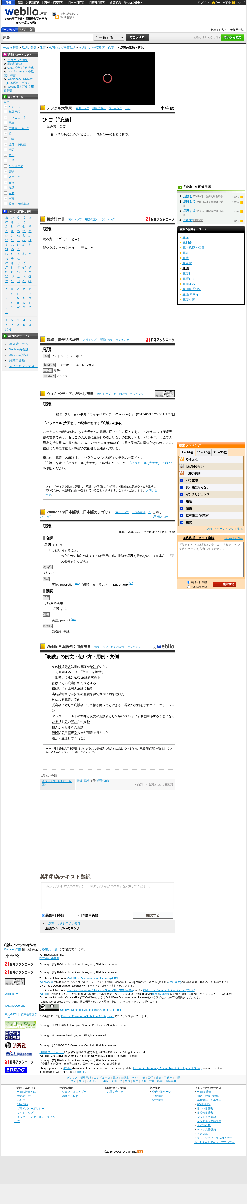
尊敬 (127, 705)
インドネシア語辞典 (209, 1121)
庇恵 (185, 253)
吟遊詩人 (64, 666)
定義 (189, 508)
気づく (132, 437)
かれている (79, 443)
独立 (64, 556)
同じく (114, 432)
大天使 (88, 432)
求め (94, 677)
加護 (107, 780)
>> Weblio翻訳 (233, 538)
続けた (119, 694)
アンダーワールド (64, 716)
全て (6, 102)
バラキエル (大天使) (60, 423)
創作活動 (105, 694)
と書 (68, 443)
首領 (52, 437)
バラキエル (51, 432)
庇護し (188, 196)
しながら (80, 561)
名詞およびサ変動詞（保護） (98, 47)
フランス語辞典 (206, 1116)
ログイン (203, 2)
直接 (96, 437)
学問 (11, 150)
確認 (189, 522)
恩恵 (46, 443)
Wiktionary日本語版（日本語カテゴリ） (79, 512)
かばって (71, 134)
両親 (99, 134)
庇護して (67, 738)
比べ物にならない (197, 487)
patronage (120, 584)
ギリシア (61, 721)
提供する (101, 672)
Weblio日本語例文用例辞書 (69, 647)
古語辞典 (115, 2)
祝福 (103, 432)
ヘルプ (241, 2)
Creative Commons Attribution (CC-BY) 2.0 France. (91, 1009)
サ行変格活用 (53, 603)
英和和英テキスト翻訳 (65, 876)
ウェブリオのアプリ (74, 1091)
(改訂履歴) (174, 982)
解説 (118, 423)
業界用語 (14, 112)
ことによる (113, 705)
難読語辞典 (56, 219)
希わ (140, 556)
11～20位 (203, 452)
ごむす (188, 220)
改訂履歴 (164, 993)
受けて (94, 666)
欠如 (137, 705)
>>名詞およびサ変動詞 (159, 784)
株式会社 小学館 (49, 958)
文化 (11, 155)
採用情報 (157, 1099)
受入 (77, 732)
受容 (55, 705)
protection (67, 584)
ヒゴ (59, 239)
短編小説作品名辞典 (63, 340)
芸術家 (63, 694)
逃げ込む (74, 677)
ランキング (115, 108)
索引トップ (82, 108)
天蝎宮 (76, 448)
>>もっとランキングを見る (225, 529)
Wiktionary (160, 516)
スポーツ (14, 177)
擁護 (79, 780)
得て (96, 694)
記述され (103, 448)
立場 (52, 248)
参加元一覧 (237, 29)
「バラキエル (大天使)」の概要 (150, 463)
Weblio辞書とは (26, 1091)
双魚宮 (135, 443)
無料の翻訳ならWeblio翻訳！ (69, 15)
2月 (125, 443)
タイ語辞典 (204, 1125)
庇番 (185, 258)
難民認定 (58, 732)
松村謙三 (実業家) (197, 515)
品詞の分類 (29, 47)
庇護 (154, 993)
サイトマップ (25, 1112)
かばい (56, 550)
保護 (86, 584)
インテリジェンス (197, 494)
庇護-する (60, 609)
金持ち (75, 694)
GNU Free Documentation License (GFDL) (93, 978)
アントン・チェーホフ (66, 356)
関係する (152, 716)
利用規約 (22, 1104)
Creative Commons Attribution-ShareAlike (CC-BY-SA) (100, 990)
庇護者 (78, 705)
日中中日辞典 (76, 2)
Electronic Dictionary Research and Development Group (167, 1068)
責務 (65, 432)
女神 (83, 716)
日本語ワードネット (51, 1052)
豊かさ (75, 721)
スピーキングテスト (23, 366)
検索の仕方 (24, 1095)
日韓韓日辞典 (97, 2)
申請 (68, 732)
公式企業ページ (161, 1091)
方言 (11, 198)
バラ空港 (192, 480)
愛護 (100, 780)
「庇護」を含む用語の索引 (62, 923)
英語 (55, 584)
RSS (140, 1152)
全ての (167, 437)
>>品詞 (138, 784)
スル (60, 134)
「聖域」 (85, 672)
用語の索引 (99, 108)
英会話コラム (18, 344)
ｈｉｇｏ (71, 239)
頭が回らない (195, 466)
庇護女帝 (188, 299)
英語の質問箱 (18, 355)
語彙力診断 (17, 360)
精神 (80, 556)
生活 (11, 160)
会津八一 (161, 556)
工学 (11, 139)
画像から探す (70, 1095)
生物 (11, 182)
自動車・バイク (19, 128)
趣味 (11, 171)
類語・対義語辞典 (29, 2)
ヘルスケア (16, 166)
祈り (55, 443)
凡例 (127, 108)
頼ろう (82, 683)
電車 (11, 122)
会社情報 (157, 1095)
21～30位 (220, 452)
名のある (77, 432)
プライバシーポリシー (30, 1108)
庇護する (64, 672)
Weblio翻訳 (203, 1104)
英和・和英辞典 (53, 2)
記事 (84, 423)
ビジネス (14, 106)
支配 (77, 699)
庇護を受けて (191, 289)
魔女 (93, 716)
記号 (8, 329)
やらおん (192, 459)
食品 (11, 187)
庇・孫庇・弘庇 (193, 247)
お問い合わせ (115, 1091)
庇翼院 (187, 263)
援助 (121, 556)
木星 (65, 448)
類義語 (56, 631)
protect (65, 620)
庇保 (185, 237)
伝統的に (116, 443)
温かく (56, 738)
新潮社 (58, 370)
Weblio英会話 (19, 349)
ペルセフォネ (133, 716)
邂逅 (189, 501)
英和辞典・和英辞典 (209, 1099)
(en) (77, 583)
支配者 (88, 448)
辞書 (8, 2)
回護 (86, 780)
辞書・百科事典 (19, 204)
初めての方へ (219, 29)
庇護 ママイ (190, 294)
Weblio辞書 (46, 982)
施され (69, 727)
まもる (66, 550)
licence (81, 1071)
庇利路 (187, 242)
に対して (67, 705)
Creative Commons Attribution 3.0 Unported (87, 1016)
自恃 (70, 556)
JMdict (67, 1068)
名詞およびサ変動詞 (62, 47)
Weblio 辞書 (223, 2)
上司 (61, 683)
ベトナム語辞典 (206, 1129)
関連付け (149, 443)
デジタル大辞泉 (59, 108)
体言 (43, 47)
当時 (55, 694)
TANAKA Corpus (15, 1005)
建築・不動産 (17, 144)
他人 (55, 727)
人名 (11, 193)
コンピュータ (17, 117)
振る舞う (99, 705)
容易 (105, 556)
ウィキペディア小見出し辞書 (70, 394)
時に (59, 448)
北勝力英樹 (193, 473)
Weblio (43, 993)
